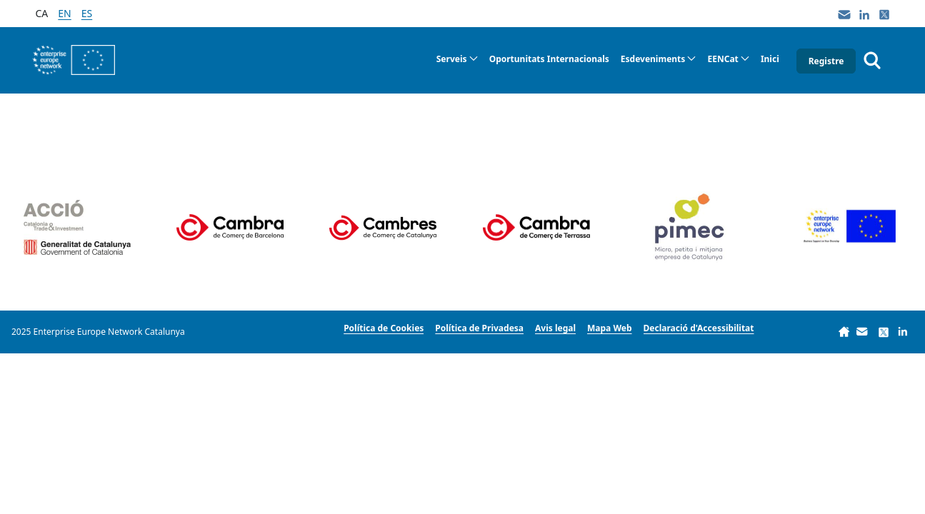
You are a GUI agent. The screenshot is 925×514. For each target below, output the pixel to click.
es (86, 13)
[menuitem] (457, 59)
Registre (826, 61)
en (64, 13)
